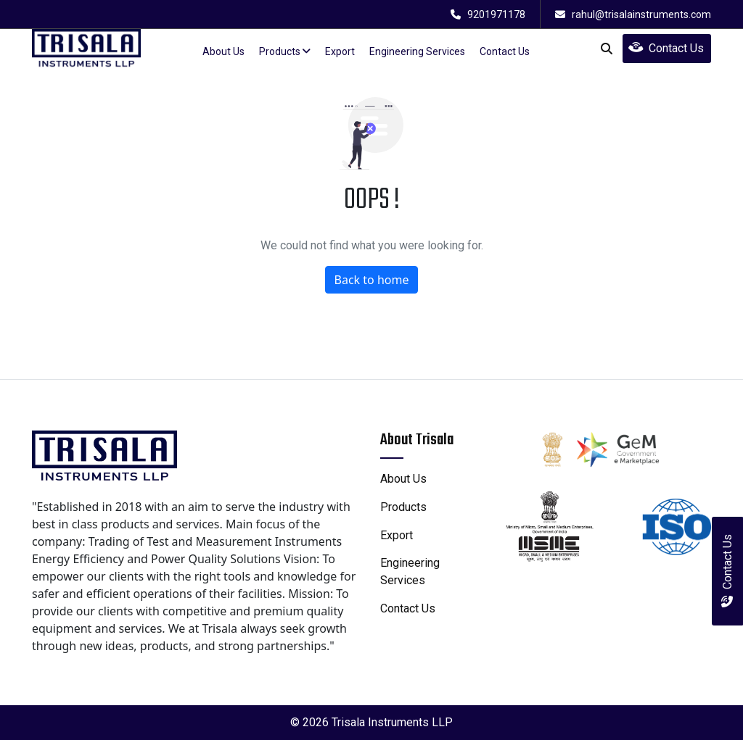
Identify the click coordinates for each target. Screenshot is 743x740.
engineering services (410, 571)
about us (223, 51)
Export (340, 51)
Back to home (371, 280)
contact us (505, 51)
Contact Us (666, 48)
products (285, 51)
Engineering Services (417, 51)
